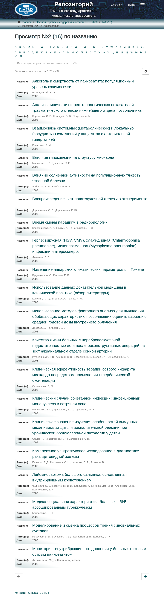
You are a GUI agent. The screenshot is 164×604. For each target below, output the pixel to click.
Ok (75, 63)
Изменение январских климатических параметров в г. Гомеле (88, 269)
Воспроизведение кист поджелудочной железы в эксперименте (89, 199)
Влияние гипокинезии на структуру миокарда (73, 157)
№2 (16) (107, 22)
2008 (95, 22)
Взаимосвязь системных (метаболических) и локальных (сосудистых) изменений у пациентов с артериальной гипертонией (83, 133)
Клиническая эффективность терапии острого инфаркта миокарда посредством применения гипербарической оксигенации (83, 374)
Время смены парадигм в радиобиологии (70, 222)
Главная (26, 22)
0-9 (142, 46)
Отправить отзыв (38, 592)
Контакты (20, 592)
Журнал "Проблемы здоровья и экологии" (61, 22)
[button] (116, 4)
